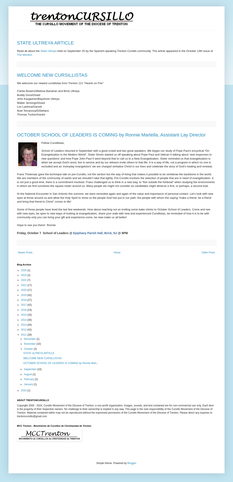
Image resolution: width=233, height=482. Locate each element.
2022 (24, 280)
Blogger (131, 463)
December (30, 339)
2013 (24, 324)
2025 (24, 270)
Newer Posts (25, 252)
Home (117, 252)
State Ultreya (48, 51)
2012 (24, 329)
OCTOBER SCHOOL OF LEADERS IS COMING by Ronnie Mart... (60, 363)
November (30, 343)
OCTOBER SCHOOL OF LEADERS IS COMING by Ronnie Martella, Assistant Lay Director (111, 135)
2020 (24, 290)
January (29, 384)
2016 (24, 309)
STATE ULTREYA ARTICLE (45, 43)
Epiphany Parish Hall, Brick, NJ (95, 233)
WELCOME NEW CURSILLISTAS (52, 75)
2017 (24, 304)
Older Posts (208, 252)
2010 (24, 390)
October (29, 348)
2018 (24, 300)
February (29, 379)
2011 (24, 334)
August (28, 374)
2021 (24, 285)
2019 (24, 295)
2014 (24, 319)
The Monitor (24, 54)
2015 (24, 314)
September (30, 369)
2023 (24, 275)
